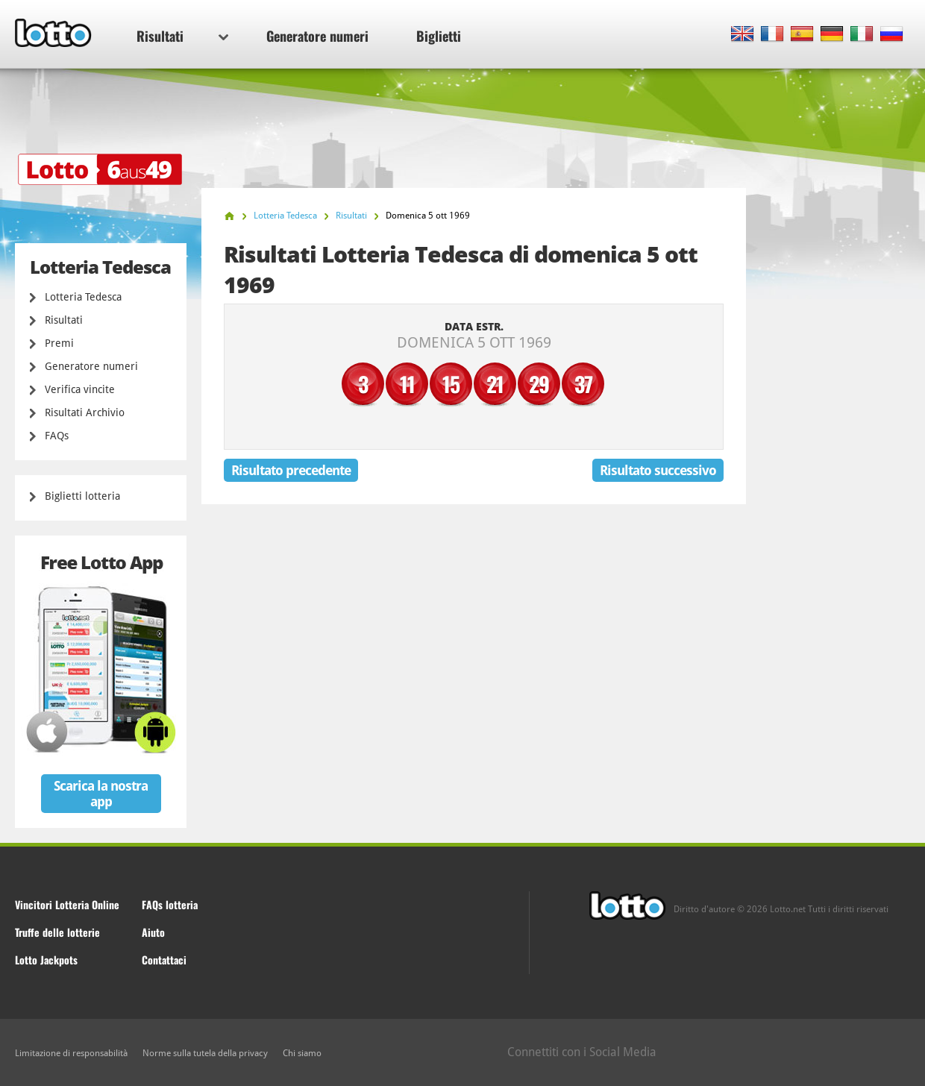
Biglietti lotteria (82, 496)
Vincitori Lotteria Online (67, 904)
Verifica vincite (80, 389)
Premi (59, 343)
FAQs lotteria (170, 904)
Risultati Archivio (85, 412)
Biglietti (438, 35)
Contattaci (164, 959)
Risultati (182, 35)
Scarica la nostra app (101, 793)
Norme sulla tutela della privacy (205, 1053)
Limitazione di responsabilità (71, 1053)
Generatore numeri (317, 35)
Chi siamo (302, 1053)
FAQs (57, 436)
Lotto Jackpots (46, 959)
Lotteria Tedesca (83, 297)
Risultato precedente (291, 470)
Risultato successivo (658, 470)
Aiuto (153, 932)
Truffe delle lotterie (57, 932)
